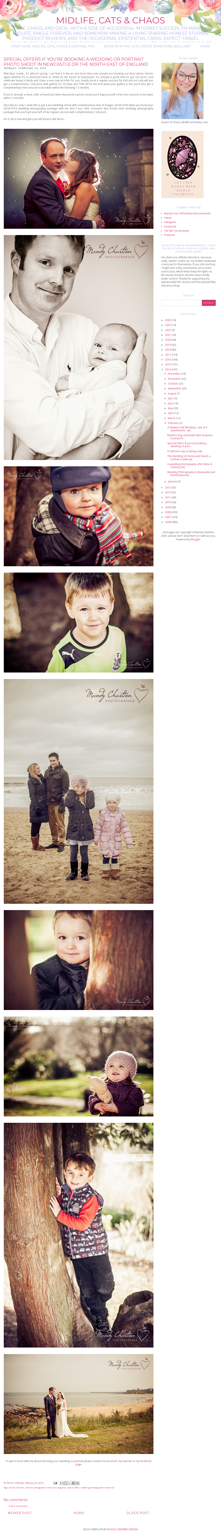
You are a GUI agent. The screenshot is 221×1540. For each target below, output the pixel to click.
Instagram (170, 222)
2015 (168, 364)
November (174, 379)
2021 (168, 335)
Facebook (170, 226)
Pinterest (169, 235)
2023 (168, 325)
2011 (168, 497)
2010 (168, 502)
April (171, 413)
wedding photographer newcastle (97, 1487)
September (175, 388)
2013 (168, 487)
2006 (168, 522)
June (171, 403)
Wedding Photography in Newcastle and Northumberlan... (191, 473)
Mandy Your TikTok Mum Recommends (187, 213)
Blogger (195, 539)
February (173, 423)
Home (205, 46)
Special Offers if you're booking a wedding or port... (187, 444)
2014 (168, 369)
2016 (168, 359)
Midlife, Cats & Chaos (110, 20)
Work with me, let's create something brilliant (147, 46)
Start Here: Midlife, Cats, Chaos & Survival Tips (53, 46)
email (113, 1461)
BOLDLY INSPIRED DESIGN (122, 1529)
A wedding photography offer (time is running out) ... (189, 465)
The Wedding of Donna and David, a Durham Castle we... (188, 457)
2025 (168, 320)
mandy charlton (16, 1487)
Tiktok (167, 218)
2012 (168, 492)
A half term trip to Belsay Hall (184, 451)
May (170, 408)
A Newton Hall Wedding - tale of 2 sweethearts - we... (187, 429)
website (127, 1461)
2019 (168, 345)
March (172, 418)
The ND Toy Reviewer (176, 231)
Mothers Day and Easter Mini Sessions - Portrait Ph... (190, 436)
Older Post (137, 1513)
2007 (168, 517)
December (174, 373)
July (170, 398)
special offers (73, 1487)
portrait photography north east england (45, 1487)
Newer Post (20, 1513)
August (172, 393)
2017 (168, 354)
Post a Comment (18, 1506)
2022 (168, 330)
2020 (168, 340)
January (172, 481)
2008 (168, 512)
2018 (168, 349)
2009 (168, 507)
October (173, 383)
